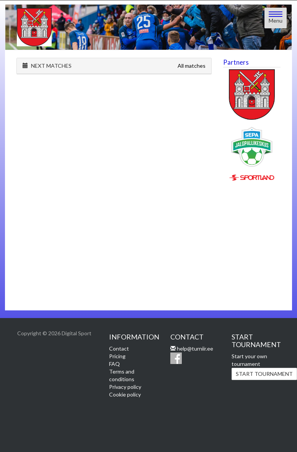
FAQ (114, 364)
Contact (119, 348)
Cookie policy (125, 394)
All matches (192, 65)
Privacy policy (125, 386)
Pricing (117, 356)
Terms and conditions (121, 375)
